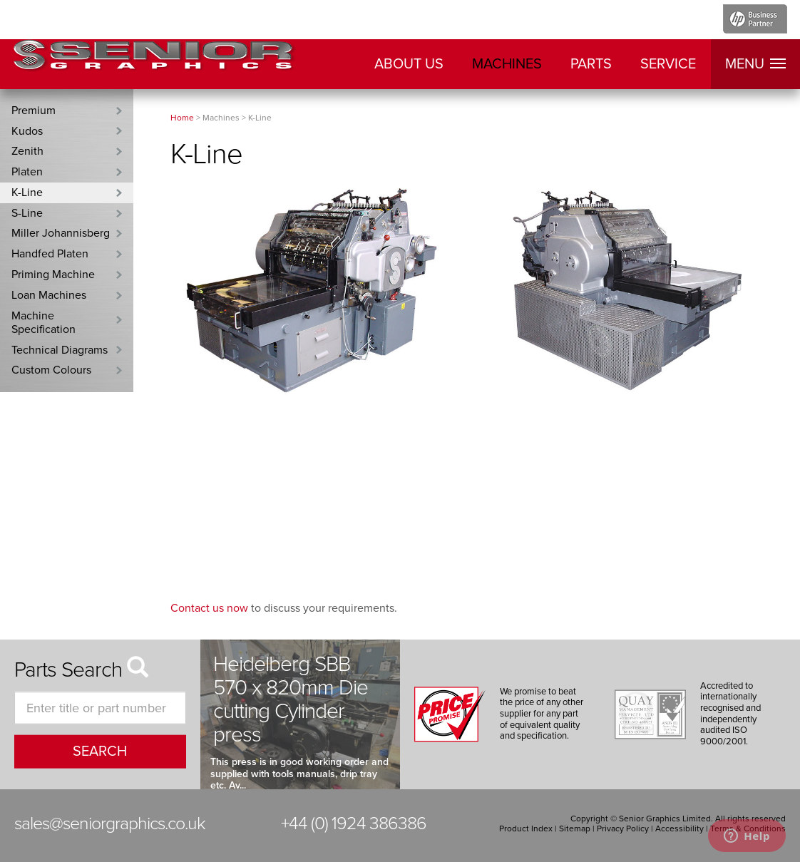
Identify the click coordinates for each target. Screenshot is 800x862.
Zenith (27, 151)
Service (668, 64)
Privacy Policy (623, 828)
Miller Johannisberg (60, 233)
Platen (27, 172)
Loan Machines (48, 295)
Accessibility (679, 828)
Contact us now (209, 608)
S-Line (27, 213)
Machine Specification (43, 323)
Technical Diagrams (59, 350)
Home (182, 118)
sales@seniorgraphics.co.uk (109, 823)
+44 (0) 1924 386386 (353, 823)
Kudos (27, 131)
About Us (408, 64)
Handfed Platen (49, 254)
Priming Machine (53, 274)
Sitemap (574, 828)
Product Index (526, 828)
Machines (507, 64)
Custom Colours (51, 370)
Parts (591, 64)
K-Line (27, 192)
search (100, 751)
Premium (33, 110)
